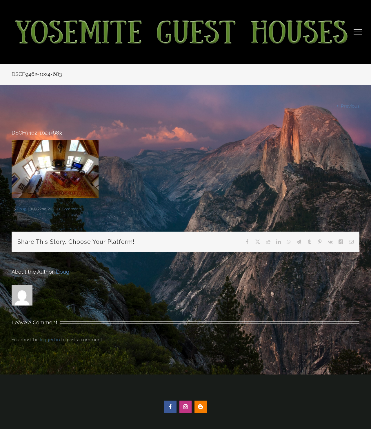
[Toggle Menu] (358, 31)
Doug (21, 209)
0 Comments (70, 209)
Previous (350, 106)
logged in (50, 339)
